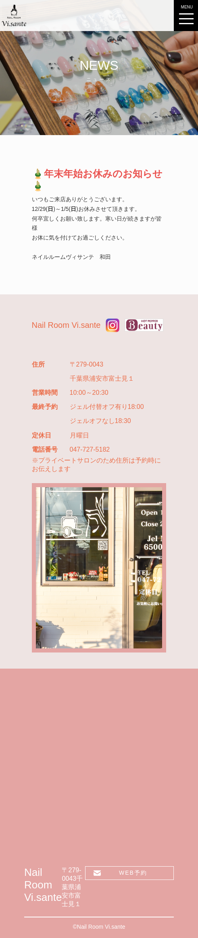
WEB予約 (133, 872)
